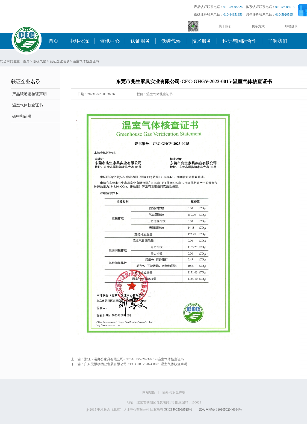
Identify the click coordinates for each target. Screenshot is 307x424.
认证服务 (140, 41)
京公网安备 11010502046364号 (220, 409)
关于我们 (225, 26)
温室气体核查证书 (86, 61)
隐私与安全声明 (174, 392)
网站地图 (148, 392)
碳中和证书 (21, 116)
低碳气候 (171, 41)
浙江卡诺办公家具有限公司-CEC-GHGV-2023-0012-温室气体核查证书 (134, 359)
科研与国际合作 (239, 41)
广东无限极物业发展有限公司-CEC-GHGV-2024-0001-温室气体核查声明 (135, 364)
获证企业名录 (59, 61)
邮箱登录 (291, 26)
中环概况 (79, 41)
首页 (53, 41)
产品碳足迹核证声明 (29, 94)
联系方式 (258, 26)
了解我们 (277, 41)
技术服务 (201, 41)
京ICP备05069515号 (178, 409)
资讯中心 (110, 41)
